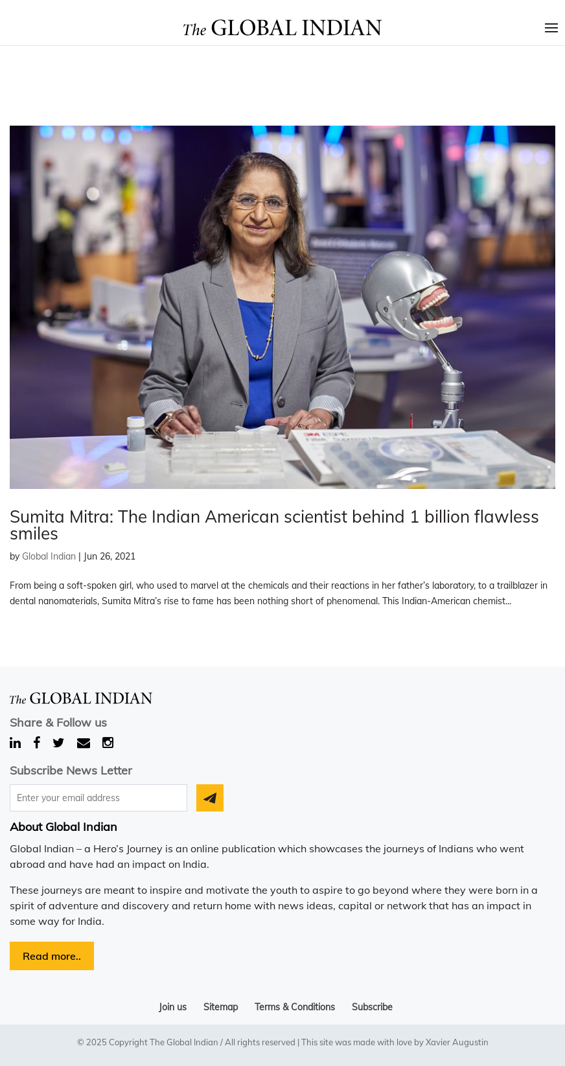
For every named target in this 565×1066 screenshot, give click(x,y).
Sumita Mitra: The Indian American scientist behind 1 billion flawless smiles (274, 525)
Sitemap (220, 1007)
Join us (173, 1007)
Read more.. (52, 955)
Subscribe (372, 1007)
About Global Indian (63, 826)
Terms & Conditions (295, 1007)
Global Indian (49, 556)
